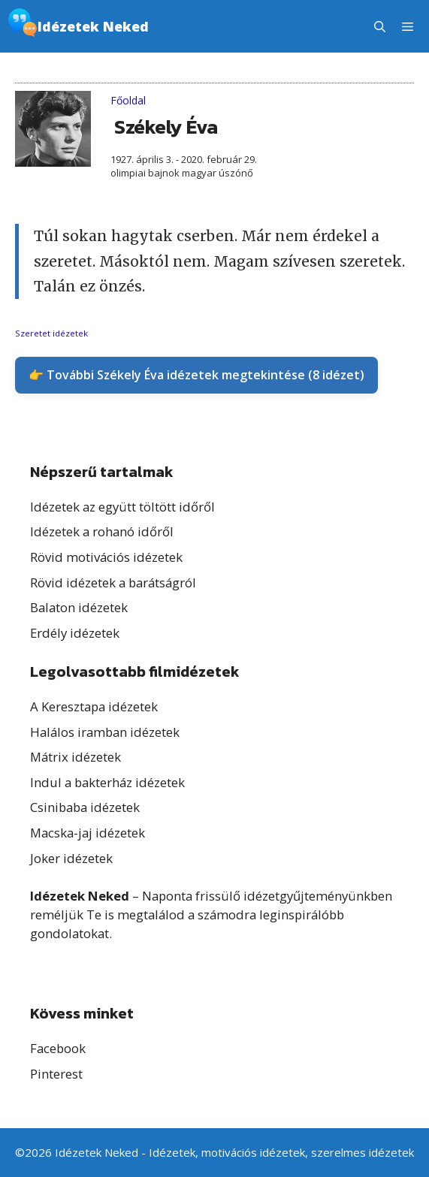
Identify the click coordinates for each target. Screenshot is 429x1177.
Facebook (58, 1048)
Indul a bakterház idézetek (107, 782)
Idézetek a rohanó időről (102, 531)
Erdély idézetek (74, 632)
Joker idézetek (71, 858)
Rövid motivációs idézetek (106, 557)
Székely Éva (166, 126)
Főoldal (128, 100)
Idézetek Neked (93, 26)
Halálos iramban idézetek (105, 732)
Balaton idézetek (79, 607)
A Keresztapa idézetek (94, 706)
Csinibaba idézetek (85, 807)
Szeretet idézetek (51, 333)
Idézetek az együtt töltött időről (122, 506)
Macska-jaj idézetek (87, 832)
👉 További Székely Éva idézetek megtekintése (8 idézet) (196, 375)
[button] (380, 26)
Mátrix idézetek (75, 756)
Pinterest (56, 1073)
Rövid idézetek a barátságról (113, 582)
